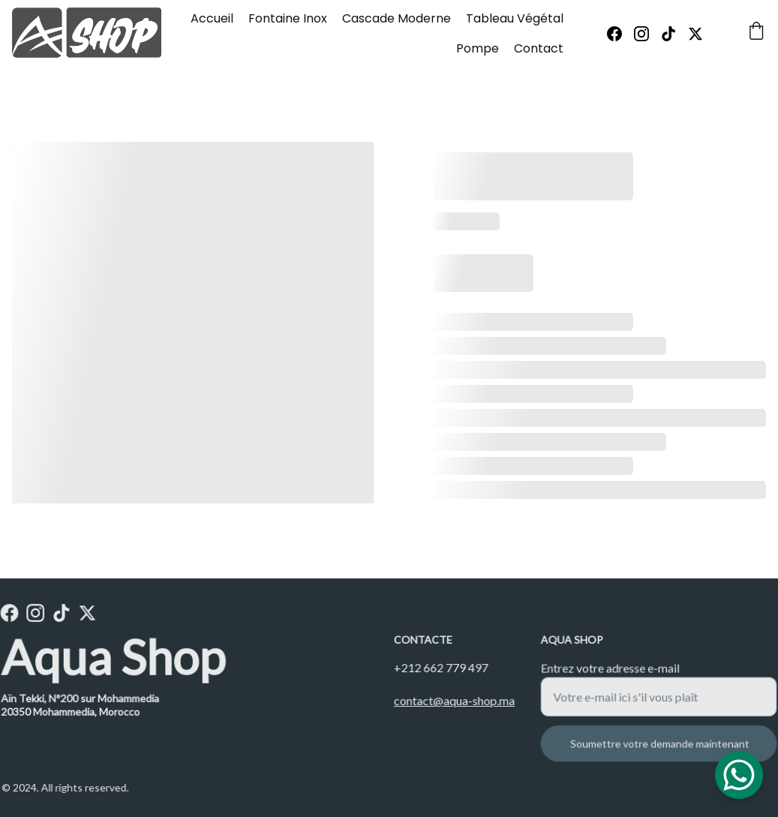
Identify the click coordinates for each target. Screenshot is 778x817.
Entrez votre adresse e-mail (612, 670)
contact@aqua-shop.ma (453, 700)
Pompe (477, 48)
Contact (538, 48)
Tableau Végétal (514, 18)
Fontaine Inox (287, 18)
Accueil (212, 18)
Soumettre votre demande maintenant (660, 743)
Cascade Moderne (396, 18)
